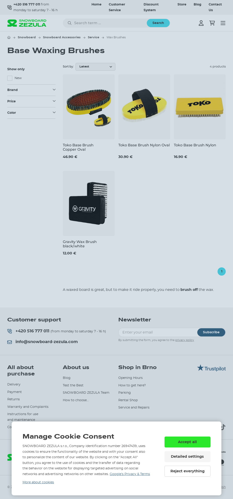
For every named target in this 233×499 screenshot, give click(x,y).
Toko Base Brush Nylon (195, 145)
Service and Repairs (133, 407)
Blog (197, 4)
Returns (13, 399)
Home (96, 4)
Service (93, 37)
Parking (124, 392)
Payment (14, 392)
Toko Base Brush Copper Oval (78, 147)
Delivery (13, 384)
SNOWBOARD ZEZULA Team (86, 392)
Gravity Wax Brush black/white (80, 244)
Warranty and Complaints (27, 407)
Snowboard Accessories (62, 37)
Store (181, 4)
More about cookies (38, 482)
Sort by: (68, 66)
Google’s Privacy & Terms (130, 474)
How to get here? (132, 385)
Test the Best (73, 385)
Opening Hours (130, 378)
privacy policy (184, 340)
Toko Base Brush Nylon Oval (144, 145)
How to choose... (76, 400)
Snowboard (27, 37)
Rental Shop (128, 400)
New (18, 78)
